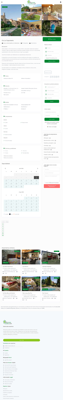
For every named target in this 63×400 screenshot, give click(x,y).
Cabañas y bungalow (49, 143)
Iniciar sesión (52, 119)
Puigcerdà (9, 298)
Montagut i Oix (50, 271)
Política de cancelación (8, 155)
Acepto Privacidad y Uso (51, 58)
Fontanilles (25, 298)
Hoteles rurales (47, 154)
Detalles (6, 102)
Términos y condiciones (10, 148)
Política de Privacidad (54, 182)
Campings (46, 145)
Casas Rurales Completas (50, 152)
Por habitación (14, 270)
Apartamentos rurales (49, 140)
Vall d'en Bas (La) (11, 271)
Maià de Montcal (30, 271)
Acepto (52, 182)
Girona (35, 88)
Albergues (46, 138)
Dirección (6, 86)
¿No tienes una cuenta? (50, 122)
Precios (6, 76)
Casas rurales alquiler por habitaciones (11, 43)
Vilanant (48, 298)
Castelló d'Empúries (29, 88)
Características (8, 116)
